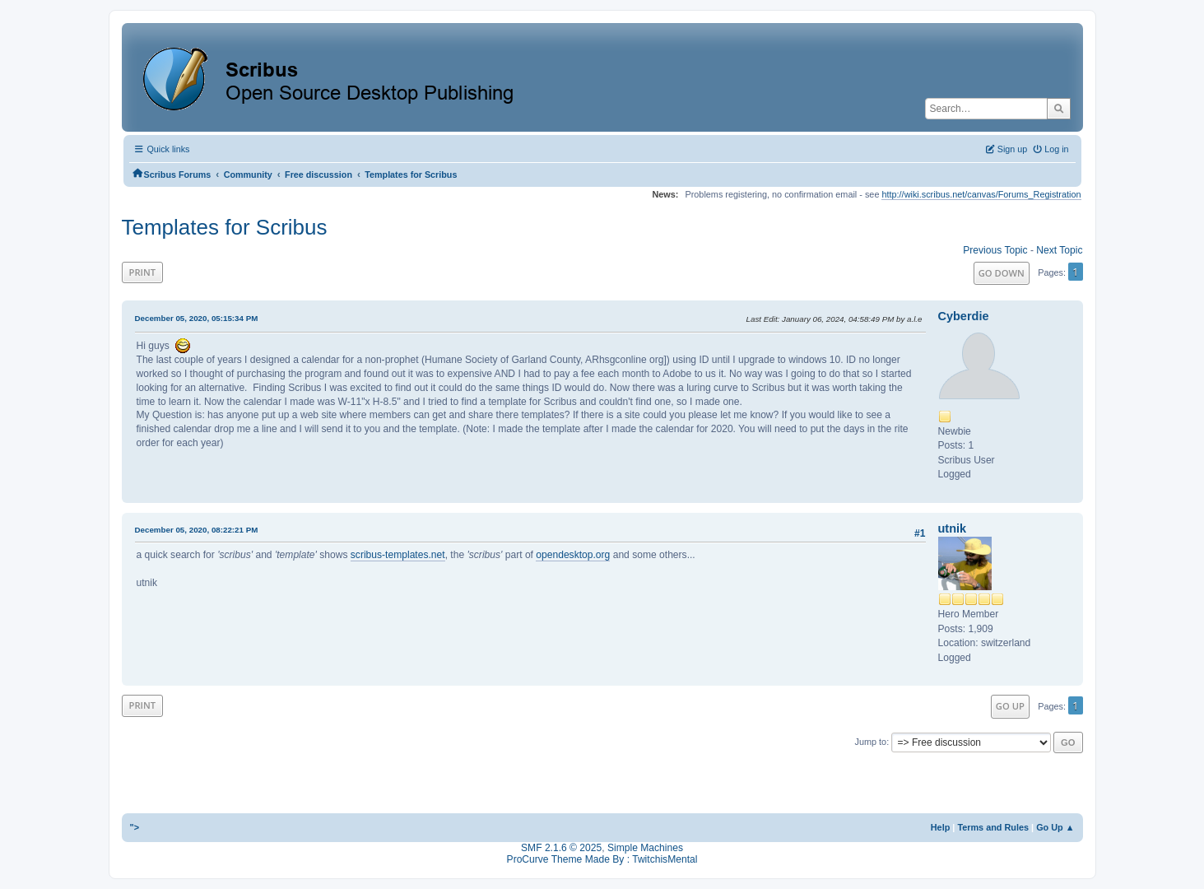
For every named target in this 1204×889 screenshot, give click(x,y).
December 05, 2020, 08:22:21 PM (196, 529)
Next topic (1059, 250)
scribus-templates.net (398, 555)
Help (941, 827)
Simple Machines (645, 848)
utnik (952, 528)
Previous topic (995, 250)
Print (142, 272)
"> (135, 827)
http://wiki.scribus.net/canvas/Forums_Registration (981, 194)
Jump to (871, 742)
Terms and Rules (993, 827)
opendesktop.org (573, 555)
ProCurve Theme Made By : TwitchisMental (602, 859)
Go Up (1010, 706)
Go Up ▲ (1055, 827)
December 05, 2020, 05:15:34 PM (196, 318)
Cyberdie (963, 316)
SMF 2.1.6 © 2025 (561, 848)
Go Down (1002, 273)
